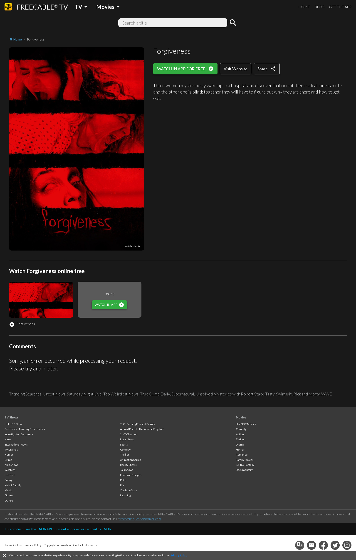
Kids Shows (11, 464)
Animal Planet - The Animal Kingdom (142, 429)
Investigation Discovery (19, 434)
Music (8, 490)
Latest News (54, 393)
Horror (9, 454)
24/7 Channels (129, 434)
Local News (127, 439)
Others (9, 500)
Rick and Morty (306, 393)
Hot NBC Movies (246, 424)
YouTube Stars (128, 490)
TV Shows (12, 417)
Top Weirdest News (120, 393)
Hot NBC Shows (14, 424)
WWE (326, 393)
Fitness (9, 495)
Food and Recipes (130, 475)
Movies (241, 417)
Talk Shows (126, 469)
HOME (304, 7)
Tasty (269, 393)
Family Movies (245, 459)
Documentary (244, 469)
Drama (240, 444)
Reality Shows (128, 464)
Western (10, 469)
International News (16, 444)
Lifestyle (10, 475)
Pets (123, 480)
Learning (125, 495)
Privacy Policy (179, 555)
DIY (122, 485)
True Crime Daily (155, 393)
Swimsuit (284, 393)
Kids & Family (13, 485)
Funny (8, 480)
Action (240, 434)
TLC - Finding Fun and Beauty (137, 424)
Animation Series (130, 459)
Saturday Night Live (84, 393)
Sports (124, 444)
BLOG (319, 7)
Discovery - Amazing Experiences (25, 429)
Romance (241, 454)
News (8, 439)
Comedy (125, 449)
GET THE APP (340, 7)
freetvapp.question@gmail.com (140, 519)
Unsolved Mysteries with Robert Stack (230, 393)
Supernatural (182, 393)
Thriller (124, 454)
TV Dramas (11, 449)
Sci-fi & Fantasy (245, 464)
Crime (8, 459)
